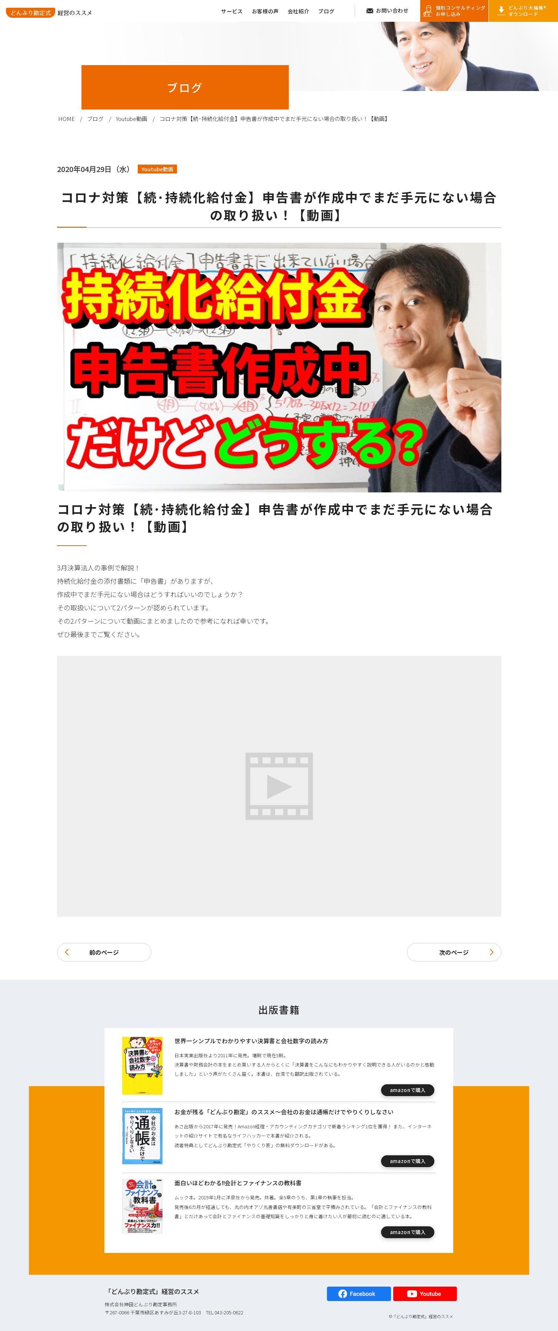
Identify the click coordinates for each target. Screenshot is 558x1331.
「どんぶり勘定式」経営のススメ (152, 1291)
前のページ (92, 952)
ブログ (326, 11)
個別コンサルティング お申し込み (461, 11)
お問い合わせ (392, 10)
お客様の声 (265, 11)
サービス (232, 11)
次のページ (466, 952)
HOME (66, 118)
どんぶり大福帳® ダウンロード (527, 11)
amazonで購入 (408, 1090)
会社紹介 (299, 11)
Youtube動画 (131, 118)
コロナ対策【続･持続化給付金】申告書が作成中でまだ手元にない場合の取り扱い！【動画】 (275, 118)
